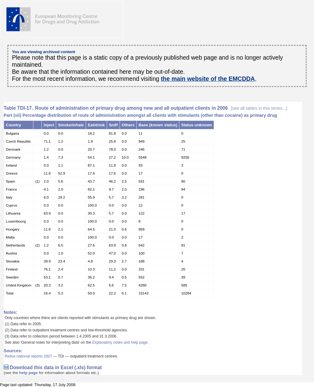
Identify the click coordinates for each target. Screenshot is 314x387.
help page (28, 372)
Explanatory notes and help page (120, 342)
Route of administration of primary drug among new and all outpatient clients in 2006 (161, 108)
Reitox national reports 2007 (28, 356)
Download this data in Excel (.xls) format (56, 367)
